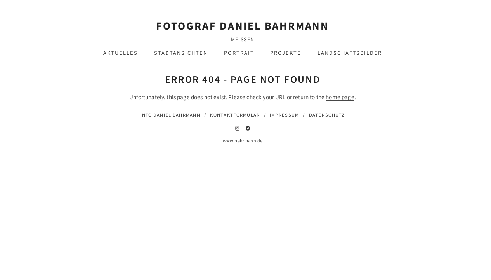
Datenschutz (327, 115)
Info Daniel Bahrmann (170, 115)
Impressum (284, 115)
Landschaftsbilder (350, 53)
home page (340, 97)
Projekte (285, 53)
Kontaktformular (235, 115)
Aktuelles (120, 53)
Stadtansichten (181, 53)
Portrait (239, 53)
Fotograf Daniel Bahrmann (242, 26)
